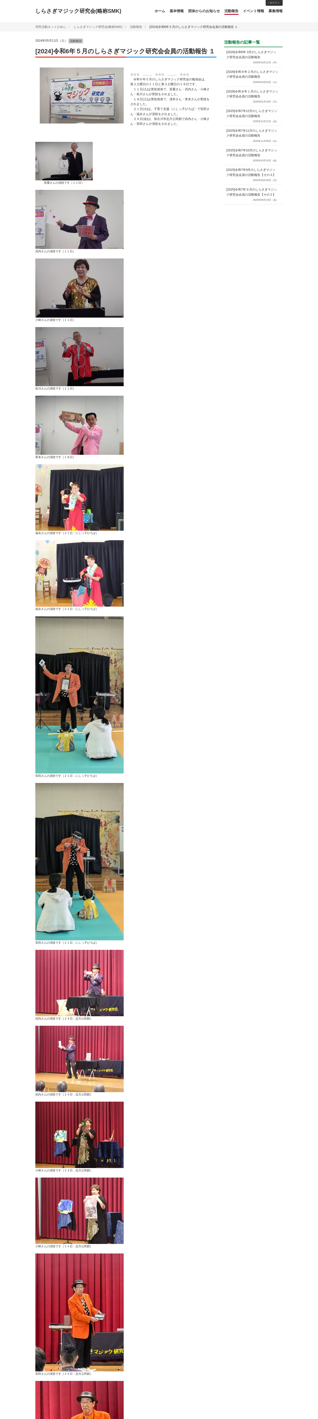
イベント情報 (253, 11)
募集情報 (276, 11)
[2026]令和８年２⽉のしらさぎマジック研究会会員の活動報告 (252, 77)
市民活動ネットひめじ (50, 27)
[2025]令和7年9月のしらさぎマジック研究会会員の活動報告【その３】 (252, 175)
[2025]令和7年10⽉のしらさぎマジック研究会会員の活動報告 (252, 155)
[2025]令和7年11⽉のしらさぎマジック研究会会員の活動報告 (252, 136)
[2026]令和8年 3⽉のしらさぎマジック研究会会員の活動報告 (252, 57)
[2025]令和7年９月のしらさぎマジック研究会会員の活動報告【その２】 (252, 195)
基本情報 (177, 11)
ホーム (160, 11)
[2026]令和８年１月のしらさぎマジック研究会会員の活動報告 (252, 97)
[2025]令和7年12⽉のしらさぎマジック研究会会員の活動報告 (252, 116)
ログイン (274, 2)
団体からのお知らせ (204, 11)
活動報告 (231, 11)
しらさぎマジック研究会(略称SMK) (78, 11)
